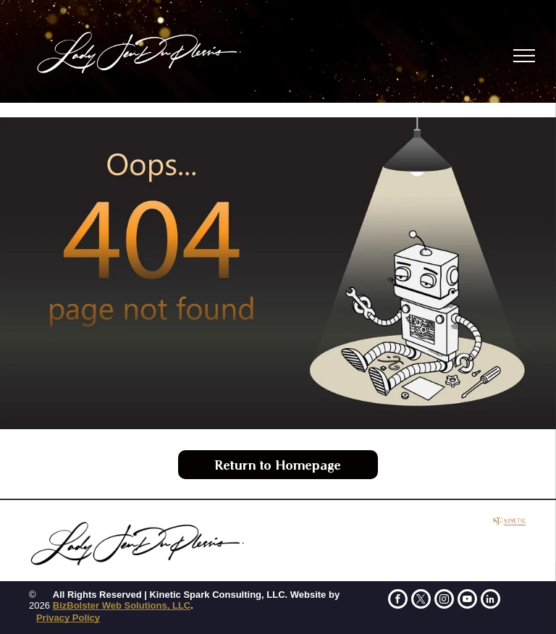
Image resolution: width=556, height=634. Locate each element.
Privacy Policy (68, 617)
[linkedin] (490, 600)
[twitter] (421, 600)
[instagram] (444, 600)
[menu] (524, 56)
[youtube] (467, 600)
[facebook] (398, 600)
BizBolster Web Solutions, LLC (121, 605)
